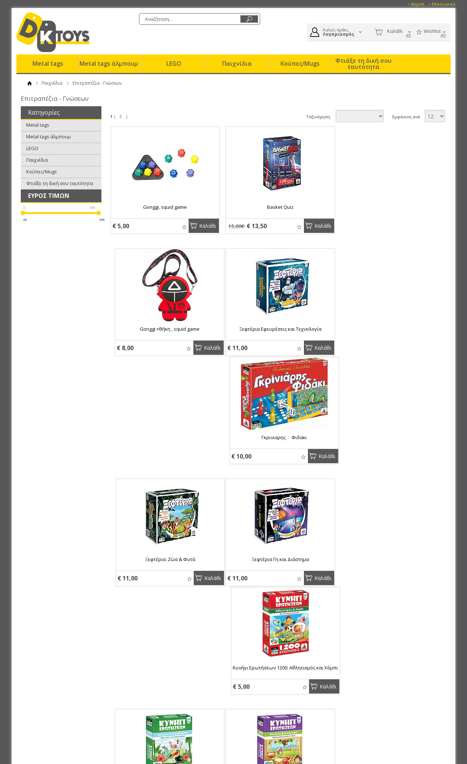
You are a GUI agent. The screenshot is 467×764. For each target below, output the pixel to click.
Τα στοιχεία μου (260, 705)
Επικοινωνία (443, 4)
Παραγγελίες (256, 714)
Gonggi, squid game (163, 207)
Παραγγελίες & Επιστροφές (174, 680)
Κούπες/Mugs (300, 63)
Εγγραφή (252, 697)
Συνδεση (252, 689)
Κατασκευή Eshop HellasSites (405, 746)
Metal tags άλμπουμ (109, 63)
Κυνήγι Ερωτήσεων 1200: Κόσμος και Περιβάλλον (383, 454)
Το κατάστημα (57, 697)
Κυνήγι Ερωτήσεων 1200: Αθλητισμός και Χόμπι (273, 454)
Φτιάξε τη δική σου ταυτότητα (363, 64)
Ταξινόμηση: (318, 116)
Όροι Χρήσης (56, 689)
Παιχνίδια (237, 63)
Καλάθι (203, 225)
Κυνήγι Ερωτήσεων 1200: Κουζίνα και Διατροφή (162, 576)
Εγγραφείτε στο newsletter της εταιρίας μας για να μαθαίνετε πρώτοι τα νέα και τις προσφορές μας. (174, 644)
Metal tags (47, 63)
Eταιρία (51, 680)
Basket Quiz (273, 207)
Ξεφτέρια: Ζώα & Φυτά (384, 329)
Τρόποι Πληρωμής (162, 689)
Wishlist (179, 226)
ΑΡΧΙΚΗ (29, 83)
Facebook (367, 688)
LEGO (173, 63)
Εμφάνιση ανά (406, 116)
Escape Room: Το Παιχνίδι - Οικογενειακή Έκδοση (383, 576)
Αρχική (417, 4)
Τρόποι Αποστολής (163, 697)
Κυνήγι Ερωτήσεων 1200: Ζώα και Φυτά (273, 572)
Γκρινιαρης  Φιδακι (273, 329)
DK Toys (52, 32)
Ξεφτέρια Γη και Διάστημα (163, 451)
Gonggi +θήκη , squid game (384, 207)
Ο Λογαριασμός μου (265, 680)
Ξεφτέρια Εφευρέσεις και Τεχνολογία (163, 329)
